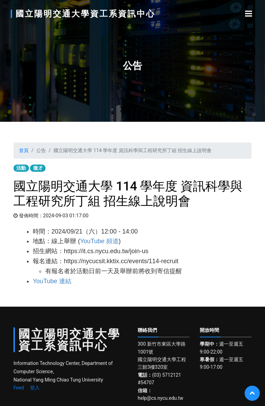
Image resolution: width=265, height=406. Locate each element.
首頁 (24, 151)
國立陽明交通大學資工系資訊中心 (85, 14)
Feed (18, 387)
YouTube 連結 (52, 281)
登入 (35, 387)
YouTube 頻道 (99, 241)
